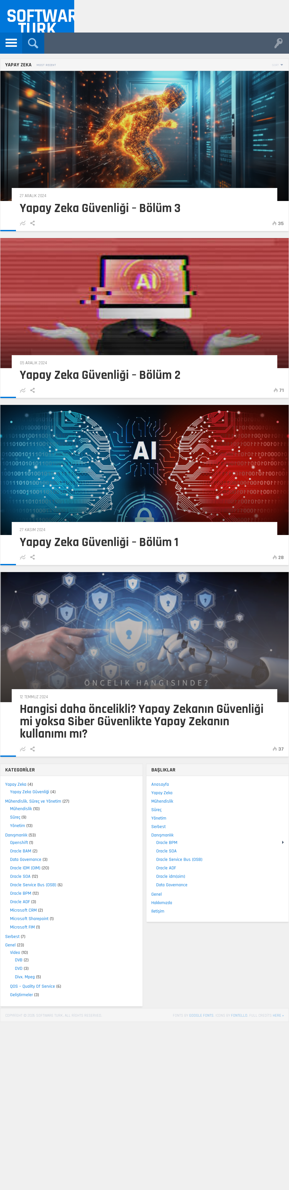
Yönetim (17, 826)
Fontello (239, 1015)
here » (278, 1015)
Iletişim (157, 911)
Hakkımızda (161, 903)
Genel (10, 945)
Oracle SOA (20, 876)
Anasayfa (160, 784)
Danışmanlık (16, 835)
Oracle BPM (20, 893)
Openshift (19, 843)
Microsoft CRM (23, 910)
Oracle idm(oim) (170, 876)
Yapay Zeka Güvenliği (29, 792)
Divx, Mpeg (25, 977)
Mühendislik (21, 809)
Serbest (12, 937)
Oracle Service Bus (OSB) (33, 885)
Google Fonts (201, 1015)
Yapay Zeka (15, 784)
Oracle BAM (20, 851)
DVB (18, 960)
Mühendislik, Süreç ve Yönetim (33, 801)
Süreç (15, 817)
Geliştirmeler (21, 995)
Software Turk (40, 18)
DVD (18, 968)
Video (15, 953)
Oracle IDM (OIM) (25, 868)
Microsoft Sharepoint (29, 919)
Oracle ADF (20, 902)
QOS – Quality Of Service (32, 986)
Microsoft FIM (22, 927)
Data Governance (25, 859)
